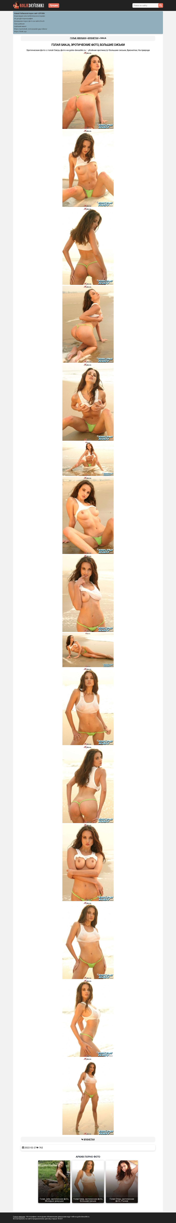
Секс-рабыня (19, 24)
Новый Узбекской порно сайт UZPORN (29, 13)
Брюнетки (89, 1139)
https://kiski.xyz (20, 31)
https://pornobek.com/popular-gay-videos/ (30, 29)
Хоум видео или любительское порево (29, 16)
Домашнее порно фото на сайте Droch (29, 21)
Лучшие (54, 5)
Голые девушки (19, 1217)
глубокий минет (20, 26)
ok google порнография (23, 18)
